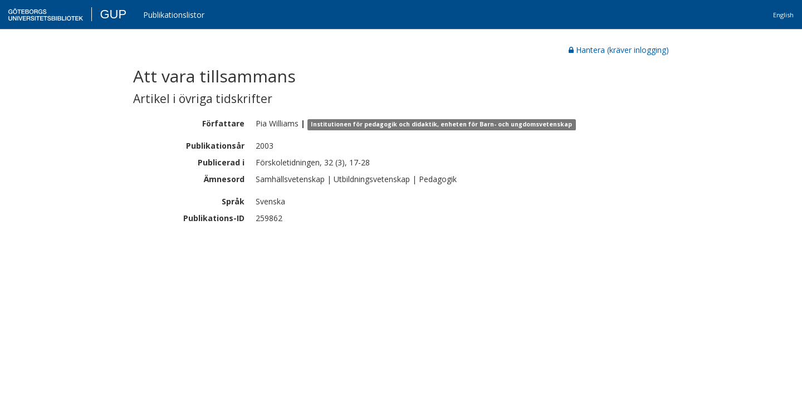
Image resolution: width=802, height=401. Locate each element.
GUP (113, 14)
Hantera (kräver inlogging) (619, 50)
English (783, 15)
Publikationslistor (173, 14)
